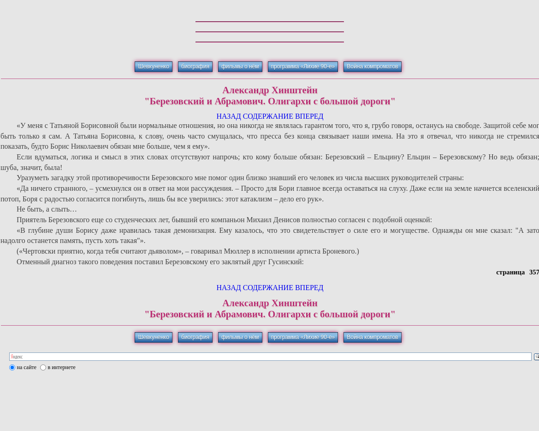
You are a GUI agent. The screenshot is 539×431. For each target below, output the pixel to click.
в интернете (62, 367)
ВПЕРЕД (309, 116)
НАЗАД (228, 116)
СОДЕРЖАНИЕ (268, 116)
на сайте (27, 367)
